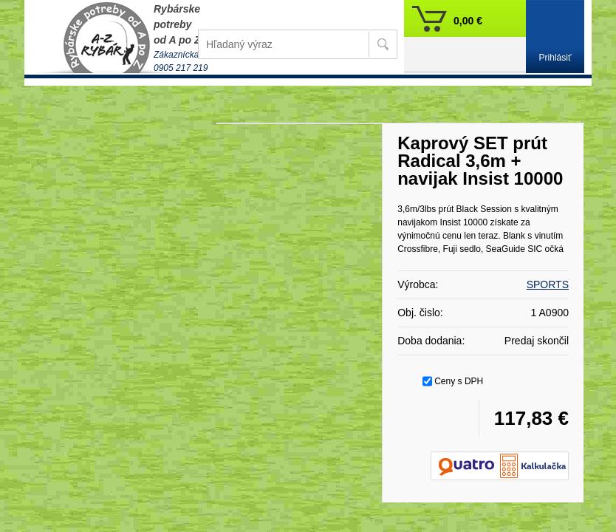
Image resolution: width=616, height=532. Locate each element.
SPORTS (548, 284)
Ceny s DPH (458, 381)
